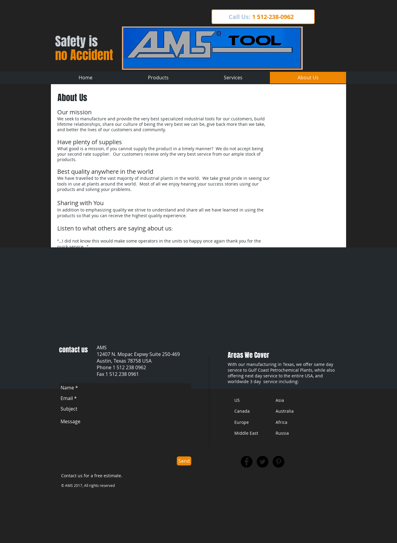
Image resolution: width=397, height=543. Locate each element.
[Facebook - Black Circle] (246, 462)
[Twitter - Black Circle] (262, 462)
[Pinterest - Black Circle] (278, 462)
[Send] (184, 460)
